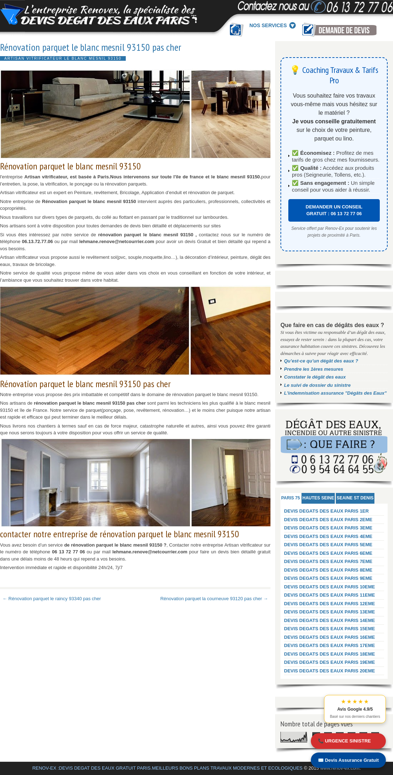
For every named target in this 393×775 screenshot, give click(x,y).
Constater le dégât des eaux (315, 377)
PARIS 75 (290, 497)
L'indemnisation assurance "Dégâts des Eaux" (335, 393)
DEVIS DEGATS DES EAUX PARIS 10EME (329, 586)
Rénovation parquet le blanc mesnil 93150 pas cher (90, 47)
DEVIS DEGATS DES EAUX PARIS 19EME (329, 662)
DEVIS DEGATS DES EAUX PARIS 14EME (329, 620)
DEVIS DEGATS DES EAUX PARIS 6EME (328, 553)
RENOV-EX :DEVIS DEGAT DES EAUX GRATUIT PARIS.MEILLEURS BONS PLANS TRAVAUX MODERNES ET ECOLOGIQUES (167, 768)
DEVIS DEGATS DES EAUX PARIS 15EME (329, 628)
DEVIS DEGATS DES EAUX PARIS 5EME (328, 544)
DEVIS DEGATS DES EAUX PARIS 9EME (328, 578)
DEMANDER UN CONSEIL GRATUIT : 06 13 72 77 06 (334, 210)
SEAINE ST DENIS (355, 497)
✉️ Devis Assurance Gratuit (348, 760)
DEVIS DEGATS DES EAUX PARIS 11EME (329, 595)
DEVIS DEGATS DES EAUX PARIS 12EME (329, 603)
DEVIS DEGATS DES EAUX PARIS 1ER (326, 511)
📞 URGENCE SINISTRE (344, 741)
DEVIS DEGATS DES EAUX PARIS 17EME (329, 645)
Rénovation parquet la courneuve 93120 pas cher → (214, 598)
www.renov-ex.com (339, 768)
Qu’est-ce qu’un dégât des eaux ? (321, 361)
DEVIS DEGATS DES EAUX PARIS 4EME (328, 536)
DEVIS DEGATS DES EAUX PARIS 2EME (328, 519)
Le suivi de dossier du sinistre (317, 385)
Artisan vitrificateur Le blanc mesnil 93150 (62, 58)
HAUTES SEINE (318, 497)
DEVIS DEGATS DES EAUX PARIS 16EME (329, 637)
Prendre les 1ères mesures (313, 369)
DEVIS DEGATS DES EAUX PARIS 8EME (328, 570)
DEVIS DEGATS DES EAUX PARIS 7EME (328, 561)
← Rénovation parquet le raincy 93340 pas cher (52, 598)
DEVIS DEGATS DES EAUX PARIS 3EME (328, 527)
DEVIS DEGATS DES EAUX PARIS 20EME (329, 670)
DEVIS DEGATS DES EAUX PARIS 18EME (329, 654)
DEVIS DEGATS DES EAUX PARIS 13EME (329, 611)
